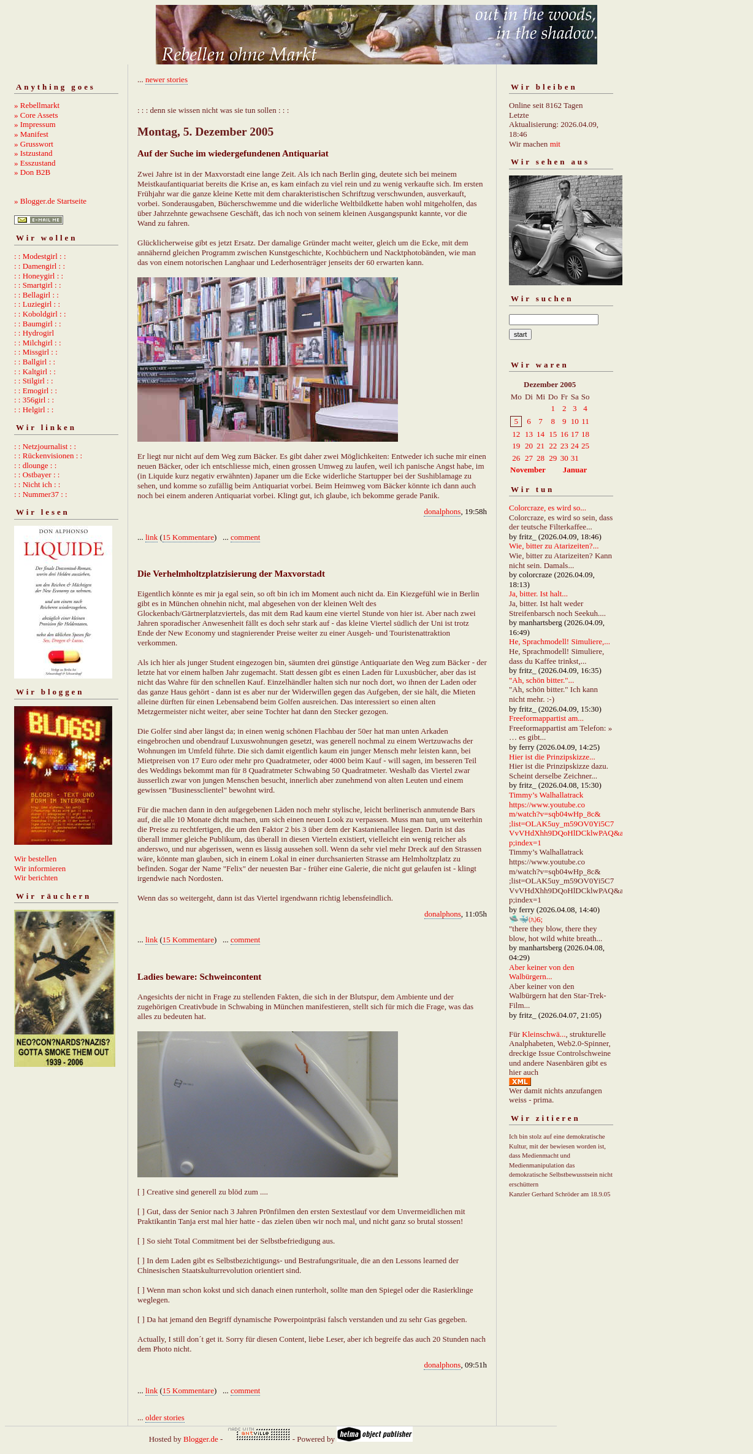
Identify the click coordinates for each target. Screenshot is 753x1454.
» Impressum (35, 124)
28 (541, 458)
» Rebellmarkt (36, 105)
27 (529, 458)
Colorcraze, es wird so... (547, 507)
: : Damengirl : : (39, 266)
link (151, 537)
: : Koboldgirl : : (40, 313)
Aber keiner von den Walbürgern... (542, 972)
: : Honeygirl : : (38, 275)
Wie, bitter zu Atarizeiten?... (553, 545)
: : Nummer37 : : (40, 494)
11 (585, 421)
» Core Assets (36, 115)
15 (553, 434)
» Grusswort (33, 143)
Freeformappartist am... (546, 718)
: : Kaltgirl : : (35, 371)
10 (575, 421)
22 (553, 445)
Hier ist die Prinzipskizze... (552, 756)
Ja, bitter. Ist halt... (538, 593)
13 (529, 434)
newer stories (166, 79)
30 (564, 458)
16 (564, 434)
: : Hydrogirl (34, 332)
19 (516, 445)
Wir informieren (40, 868)
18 (585, 434)
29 (553, 458)
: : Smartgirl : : (37, 285)
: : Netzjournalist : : (45, 446)
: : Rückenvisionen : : (48, 455)
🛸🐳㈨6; (526, 919)
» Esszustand (35, 162)
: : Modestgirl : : (40, 256)
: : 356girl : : (34, 399)
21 (541, 445)
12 (516, 434)
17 (575, 434)
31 (575, 458)
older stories (165, 1417)
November (528, 469)
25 (585, 445)
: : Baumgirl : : (37, 323)
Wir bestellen (35, 858)
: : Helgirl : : (33, 409)
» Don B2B (32, 172)
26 (516, 458)
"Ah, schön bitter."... (541, 680)
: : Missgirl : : (36, 351)
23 (564, 445)
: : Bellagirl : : (36, 294)
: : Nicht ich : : (37, 484)
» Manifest (31, 134)
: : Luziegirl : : (37, 304)
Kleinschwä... (543, 1034)
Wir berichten (36, 877)
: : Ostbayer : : (36, 474)
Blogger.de (200, 1439)
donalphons (442, 511)
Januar (575, 469)
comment (245, 537)
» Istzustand (33, 153)
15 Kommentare (188, 537)
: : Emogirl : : (35, 390)
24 (575, 445)
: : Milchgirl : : (37, 342)
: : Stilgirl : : (33, 380)
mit (555, 143)
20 (529, 445)
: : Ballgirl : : (34, 361)
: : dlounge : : (35, 465)
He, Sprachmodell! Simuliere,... (559, 641)
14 (541, 434)
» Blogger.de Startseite (50, 201)
